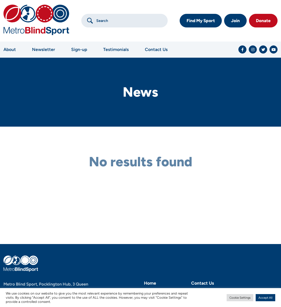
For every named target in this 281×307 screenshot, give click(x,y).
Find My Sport (201, 20)
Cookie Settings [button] (240, 297)
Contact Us (156, 49)
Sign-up (79, 49)
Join (235, 20)
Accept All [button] (265, 297)
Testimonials (116, 49)
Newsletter (43, 49)
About (9, 49)
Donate (263, 20)
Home (150, 283)
